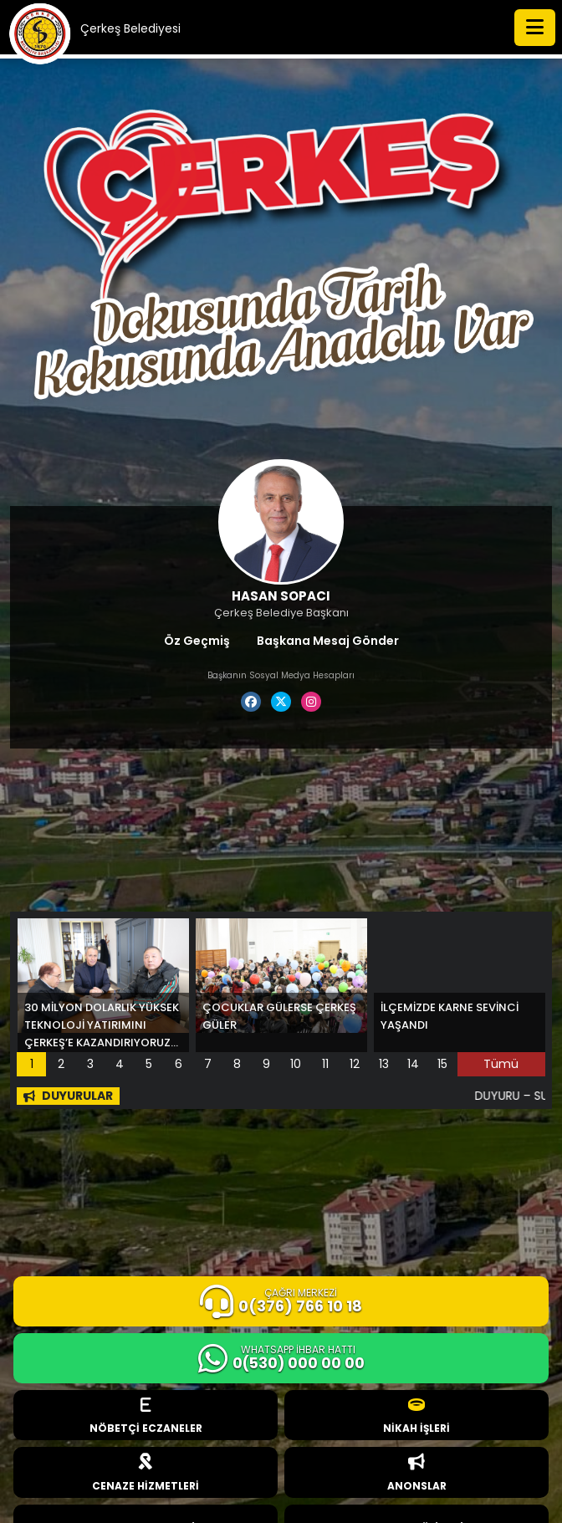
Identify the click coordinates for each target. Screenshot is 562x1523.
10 (295, 1063)
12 (355, 1063)
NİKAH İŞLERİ (416, 1416)
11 (325, 1063)
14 (413, 1063)
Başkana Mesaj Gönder (328, 640)
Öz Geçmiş (197, 640)
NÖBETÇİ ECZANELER (145, 1416)
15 (442, 1063)
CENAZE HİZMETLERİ (145, 1473)
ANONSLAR (417, 1473)
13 (384, 1063)
